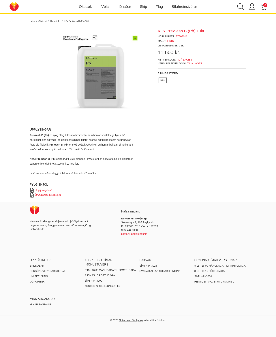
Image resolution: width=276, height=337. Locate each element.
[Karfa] (263, 6)
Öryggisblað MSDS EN (45, 194)
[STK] (163, 80)
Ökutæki (86, 7)
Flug (159, 7)
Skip (143, 7)
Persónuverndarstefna (47, 271)
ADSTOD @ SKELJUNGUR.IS (102, 286)
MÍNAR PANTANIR (40, 304)
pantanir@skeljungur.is (134, 233)
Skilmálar (37, 265)
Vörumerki (37, 281)
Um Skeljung (39, 276)
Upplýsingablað (41, 190)
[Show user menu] (252, 6)
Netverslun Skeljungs (131, 320)
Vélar (105, 7)
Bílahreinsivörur (184, 7)
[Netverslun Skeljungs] (14, 6)
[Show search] (240, 6)
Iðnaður (125, 7)
